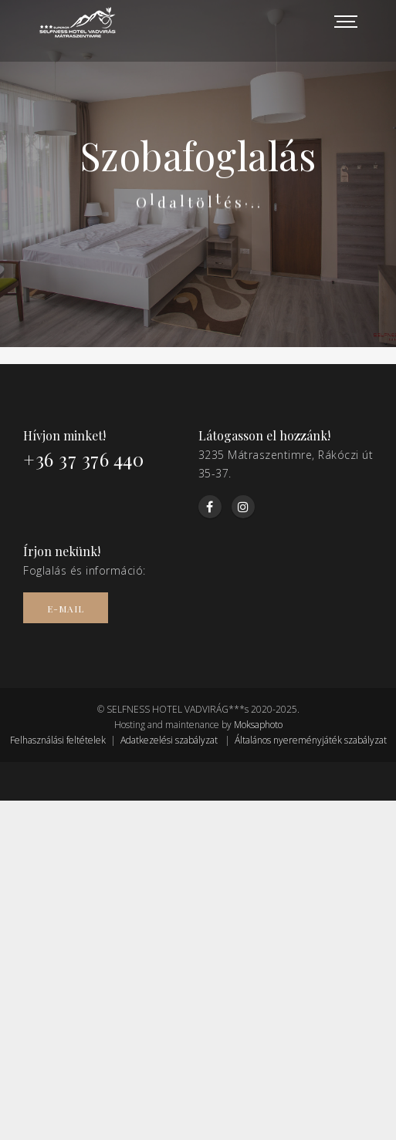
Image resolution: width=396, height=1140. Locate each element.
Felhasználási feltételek (58, 740)
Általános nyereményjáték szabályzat (311, 740)
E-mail (65, 608)
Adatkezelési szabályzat (169, 740)
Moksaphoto (258, 724)
